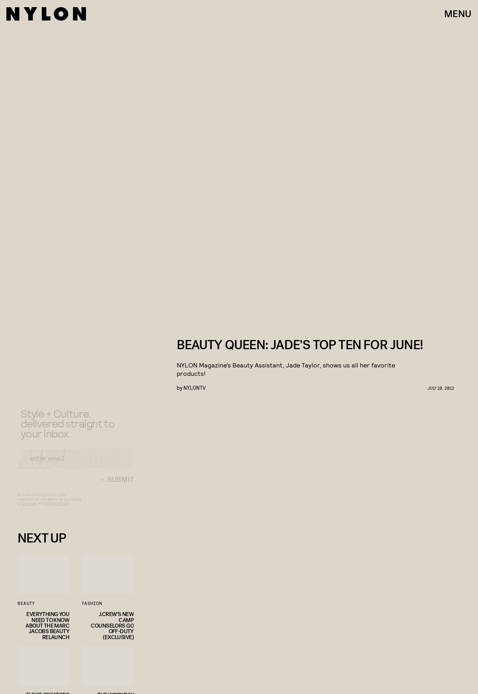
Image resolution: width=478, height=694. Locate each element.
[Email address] (75, 465)
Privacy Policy (57, 509)
